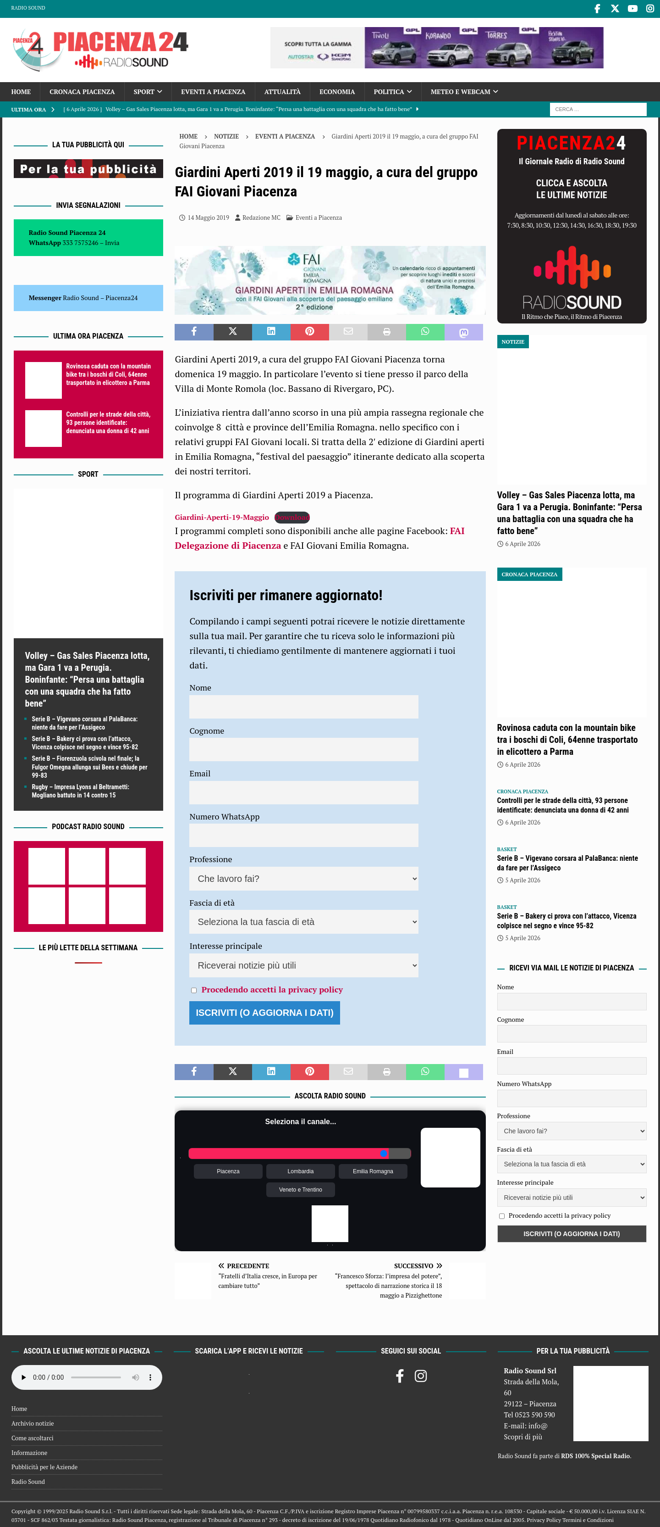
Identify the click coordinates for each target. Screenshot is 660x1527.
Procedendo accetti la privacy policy (272, 987)
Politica (389, 89)
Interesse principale (225, 943)
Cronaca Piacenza (82, 89)
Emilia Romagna (373, 1169)
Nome (200, 685)
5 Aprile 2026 (523, 878)
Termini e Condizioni (588, 1518)
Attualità (282, 89)
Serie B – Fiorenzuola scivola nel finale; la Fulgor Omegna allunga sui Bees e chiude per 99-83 (90, 765)
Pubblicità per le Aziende (44, 1465)
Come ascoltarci (32, 1436)
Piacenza (228, 1169)
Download (292, 515)
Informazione (29, 1451)
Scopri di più (523, 1434)
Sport (144, 89)
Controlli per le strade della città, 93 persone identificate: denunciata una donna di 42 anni (108, 421)
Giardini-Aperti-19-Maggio (222, 515)
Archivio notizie (32, 1421)
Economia (337, 89)
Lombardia (301, 1169)
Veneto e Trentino (300, 1188)
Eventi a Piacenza (213, 89)
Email (199, 771)
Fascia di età (212, 900)
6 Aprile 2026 (523, 542)
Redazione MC (261, 216)
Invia (112, 240)
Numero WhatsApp (224, 814)
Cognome (206, 728)
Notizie (226, 134)
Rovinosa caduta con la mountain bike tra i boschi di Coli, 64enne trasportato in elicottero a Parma (108, 373)
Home (21, 89)
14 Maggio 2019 (208, 216)
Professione (210, 857)
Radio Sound (28, 8)
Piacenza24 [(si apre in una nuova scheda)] (121, 295)
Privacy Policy (544, 1518)
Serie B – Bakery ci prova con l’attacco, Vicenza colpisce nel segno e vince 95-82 (567, 919)
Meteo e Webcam (460, 89)
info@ (538, 1423)
